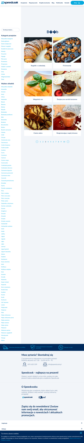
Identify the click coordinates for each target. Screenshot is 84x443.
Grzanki (3, 216)
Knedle (3, 277)
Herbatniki (4, 223)
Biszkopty (4, 112)
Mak (2, 312)
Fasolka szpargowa (6, 188)
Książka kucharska (44, 3)
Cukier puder (5, 147)
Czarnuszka (4, 163)
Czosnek (3, 178)
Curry (2, 152)
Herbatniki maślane (6, 226)
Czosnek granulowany (7, 180)
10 (64, 140)
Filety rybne (4, 201)
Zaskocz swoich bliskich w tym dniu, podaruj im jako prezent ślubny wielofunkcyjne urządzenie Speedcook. (40, 377)
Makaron (3, 327)
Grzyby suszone (5, 221)
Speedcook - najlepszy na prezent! (39, 372)
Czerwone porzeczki (7, 173)
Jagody (3, 239)
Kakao (3, 254)
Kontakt (67, 3)
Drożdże (3, 183)
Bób (2, 117)
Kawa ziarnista (5, 261)
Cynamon (4, 155)
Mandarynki (4, 335)
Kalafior (3, 256)
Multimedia (59, 3)
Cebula (3, 132)
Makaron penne (5, 330)
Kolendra (3, 279)
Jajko (2, 244)
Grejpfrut (3, 211)
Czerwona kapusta (6, 170)
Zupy (2, 79)
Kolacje (3, 51)
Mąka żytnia (4, 325)
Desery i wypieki (6, 46)
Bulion (3, 127)
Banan (3, 102)
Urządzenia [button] (24, 2)
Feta (2, 190)
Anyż (2, 94)
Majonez (3, 310)
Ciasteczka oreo (5, 140)
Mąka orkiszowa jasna (7, 317)
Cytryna (3, 157)
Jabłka (3, 234)
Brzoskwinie (4, 124)
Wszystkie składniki (6, 86)
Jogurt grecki (5, 249)
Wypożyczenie (33, 3)
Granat (3, 208)
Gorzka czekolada (6, 206)
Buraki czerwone (6, 130)
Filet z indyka (5, 193)
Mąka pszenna (5, 320)
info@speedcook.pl (54, 364)
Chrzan (3, 137)
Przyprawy (4, 64)
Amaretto (4, 89)
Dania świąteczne (6, 43)
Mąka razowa (5, 322)
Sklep (77, 3)
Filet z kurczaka (5, 195)
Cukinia (3, 150)
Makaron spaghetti (6, 332)
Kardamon (4, 259)
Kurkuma (3, 300)
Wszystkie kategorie (7, 38)
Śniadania (4, 69)
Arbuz (3, 97)
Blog (53, 3)
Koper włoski (5, 282)
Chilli (2, 135)
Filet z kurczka (5, 198)
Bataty (3, 107)
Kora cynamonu (5, 287)
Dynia (3, 185)
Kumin (3, 294)
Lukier (3, 305)
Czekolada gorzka (6, 165)
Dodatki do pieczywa (7, 49)
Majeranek (4, 307)
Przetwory (4, 61)
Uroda (3, 74)
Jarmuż (3, 246)
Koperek (3, 284)
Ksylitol (3, 292)
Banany (3, 104)
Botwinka (4, 119)
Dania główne (5, 41)
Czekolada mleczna (6, 168)
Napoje (3, 56)
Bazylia (3, 109)
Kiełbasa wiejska (6, 269)
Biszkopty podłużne (6, 114)
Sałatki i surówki (6, 66)
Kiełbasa (3, 267)
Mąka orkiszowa (5, 315)
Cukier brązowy (5, 145)
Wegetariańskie (5, 76)
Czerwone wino (5, 175)
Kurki (2, 297)
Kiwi (2, 272)
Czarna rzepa (5, 160)
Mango (3, 338)
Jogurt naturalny (6, 251)
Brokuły (3, 122)
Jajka (2, 241)
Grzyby (3, 218)
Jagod (3, 236)
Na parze (3, 54)
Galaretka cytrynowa (7, 203)
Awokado (4, 99)
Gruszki (3, 213)
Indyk (2, 231)
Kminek (3, 274)
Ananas (3, 91)
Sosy (2, 71)
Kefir (2, 264)
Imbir (2, 228)
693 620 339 (32, 364)
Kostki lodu (4, 289)
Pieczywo (4, 59)
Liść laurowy (4, 302)
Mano (3, 340)
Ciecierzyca (4, 142)
